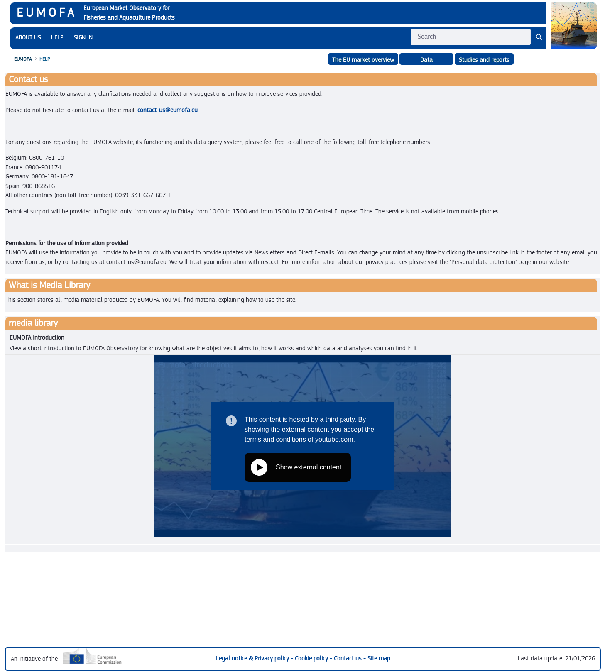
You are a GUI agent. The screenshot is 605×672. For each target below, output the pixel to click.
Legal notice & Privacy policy (253, 658)
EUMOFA (47, 13)
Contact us (348, 658)
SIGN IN (83, 37)
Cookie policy (312, 658)
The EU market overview (363, 60)
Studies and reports (484, 60)
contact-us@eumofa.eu (167, 110)
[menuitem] (28, 38)
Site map (378, 658)
